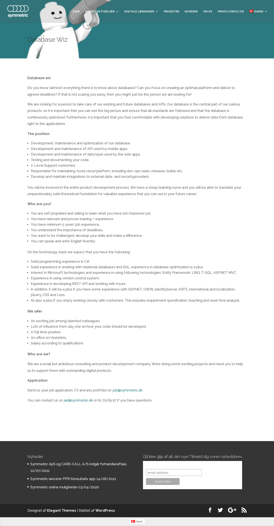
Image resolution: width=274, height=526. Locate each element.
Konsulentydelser (100, 11)
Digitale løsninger (139, 11)
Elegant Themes (61, 510)
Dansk (256, 11)
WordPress (105, 510)
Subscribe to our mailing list (169, 465)
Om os (207, 11)
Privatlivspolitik (231, 11)
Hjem (76, 11)
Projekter (171, 11)
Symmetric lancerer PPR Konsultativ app (62, 479)
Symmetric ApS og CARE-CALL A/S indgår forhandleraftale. (78, 464)
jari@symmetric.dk (78, 400)
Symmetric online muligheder (53, 487)
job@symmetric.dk (127, 390)
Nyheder (191, 11)
